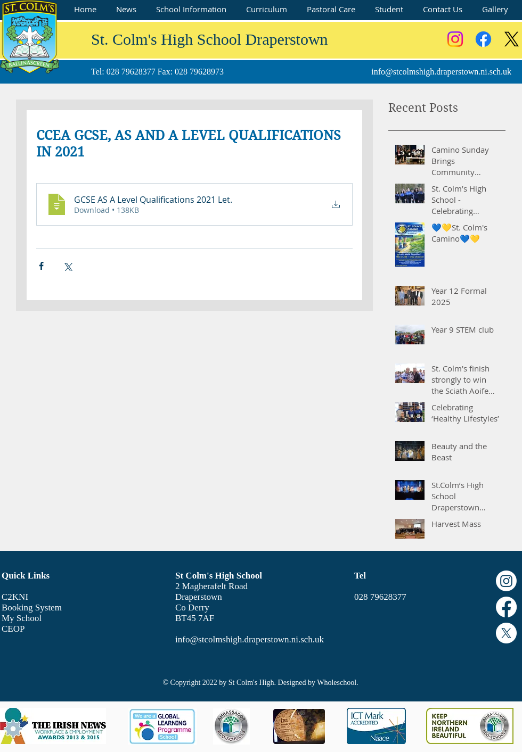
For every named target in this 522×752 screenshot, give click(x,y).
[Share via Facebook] (41, 266)
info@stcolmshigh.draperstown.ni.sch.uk (441, 71)
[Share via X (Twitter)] (67, 266)
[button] (191, 9)
